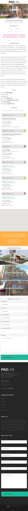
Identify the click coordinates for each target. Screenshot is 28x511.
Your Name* (14, 303)
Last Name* (14, 310)
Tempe (3, 404)
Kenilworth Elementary (9, 118)
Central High (6, 150)
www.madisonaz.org (8, 173)
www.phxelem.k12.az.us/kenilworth (11, 126)
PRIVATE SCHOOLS (20, 110)
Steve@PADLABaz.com (11, 375)
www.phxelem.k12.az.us (9, 142)
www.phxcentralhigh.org (9, 158)
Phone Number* (14, 316)
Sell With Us (14, 241)
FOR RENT (17, 28)
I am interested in (14, 330)
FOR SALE (10, 28)
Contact (3, 407)
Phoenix (3, 398)
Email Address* (14, 323)
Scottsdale (4, 401)
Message (14, 343)
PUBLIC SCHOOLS (8, 110)
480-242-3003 (9, 377)
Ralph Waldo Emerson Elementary (12, 134)
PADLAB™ (23, 422)
